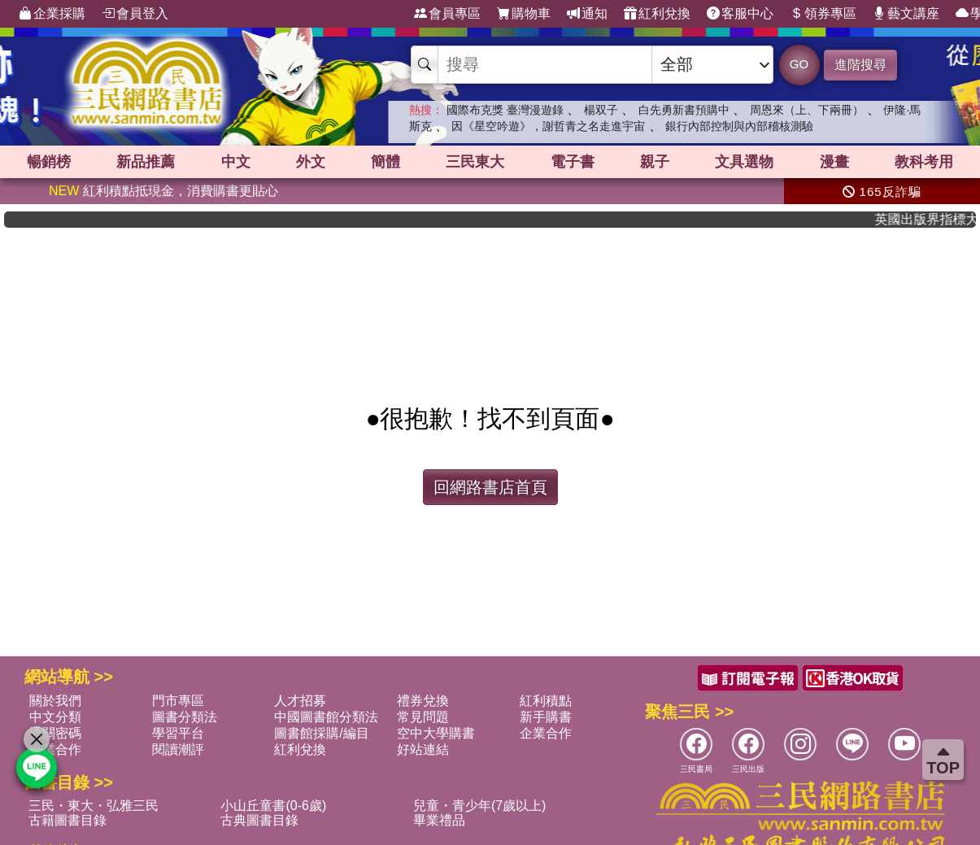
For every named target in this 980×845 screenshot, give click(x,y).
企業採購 (52, 14)
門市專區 (178, 701)
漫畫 (834, 162)
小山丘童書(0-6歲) (273, 805)
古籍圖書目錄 (67, 820)
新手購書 (546, 717)
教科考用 (924, 162)
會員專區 (447, 14)
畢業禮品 (439, 820)
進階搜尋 (860, 65)
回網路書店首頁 (490, 487)
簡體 (385, 162)
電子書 (573, 162)
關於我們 (55, 701)
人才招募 (300, 701)
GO (799, 64)
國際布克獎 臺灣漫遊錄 (505, 109)
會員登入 (135, 14)
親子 (654, 162)
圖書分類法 (184, 717)
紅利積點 (546, 701)
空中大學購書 (436, 733)
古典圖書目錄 (259, 820)
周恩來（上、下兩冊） (807, 109)
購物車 (524, 14)
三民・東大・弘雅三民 (93, 805)
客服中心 (740, 14)
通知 (587, 14)
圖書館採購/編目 (321, 733)
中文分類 (55, 717)
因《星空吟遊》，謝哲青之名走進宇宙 (548, 126)
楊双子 (601, 109)
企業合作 (546, 733)
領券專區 (823, 14)
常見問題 (423, 717)
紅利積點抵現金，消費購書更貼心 (163, 191)
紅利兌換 (657, 14)
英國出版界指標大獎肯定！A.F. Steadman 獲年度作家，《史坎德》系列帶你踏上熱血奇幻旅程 (935, 219)
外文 (310, 162)
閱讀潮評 (178, 749)
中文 (235, 162)
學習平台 (178, 733)
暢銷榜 (49, 162)
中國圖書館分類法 (326, 717)
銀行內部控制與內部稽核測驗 (739, 126)
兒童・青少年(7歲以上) (480, 805)
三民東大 (475, 162)
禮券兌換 (423, 701)
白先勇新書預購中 (684, 109)
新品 (145, 162)
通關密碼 (55, 733)
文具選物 (744, 162)
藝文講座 (906, 14)
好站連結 (423, 749)
